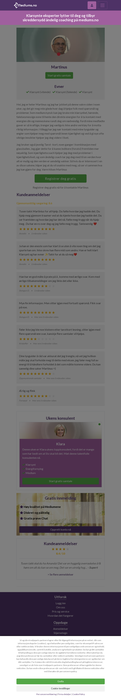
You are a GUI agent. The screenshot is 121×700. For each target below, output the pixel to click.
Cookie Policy (78, 694)
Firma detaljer (64, 694)
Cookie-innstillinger (60, 688)
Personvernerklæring (46, 694)
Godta (60, 681)
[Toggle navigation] (102, 5)
